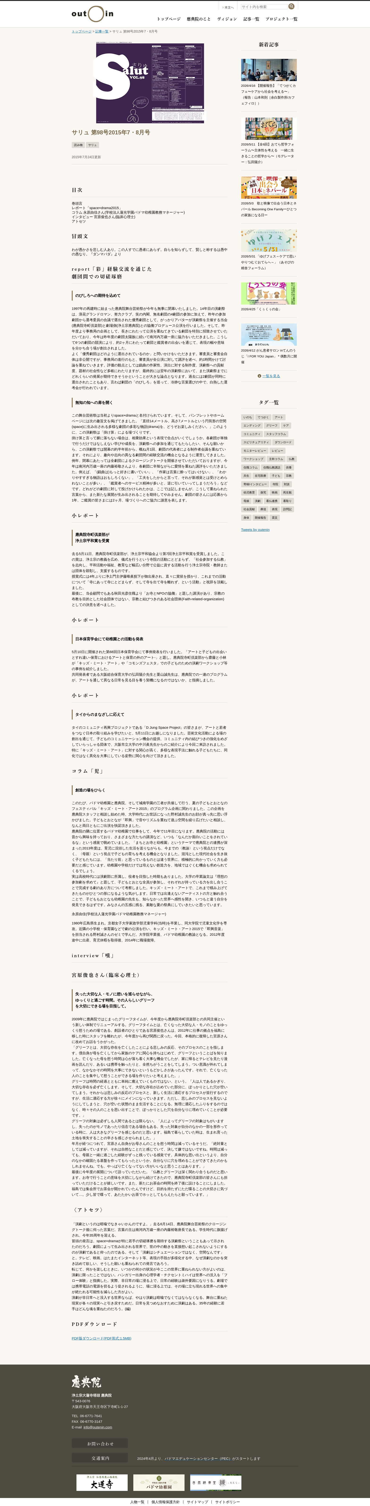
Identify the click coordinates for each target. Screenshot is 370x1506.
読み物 (78, 145)
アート (279, 413)
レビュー (277, 446)
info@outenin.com (98, 1427)
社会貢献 (249, 505)
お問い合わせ (100, 1443)
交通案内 (100, 1458)
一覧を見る (269, 372)
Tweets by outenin (255, 525)
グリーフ (272, 421)
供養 (289, 463)
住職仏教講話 (271, 463)
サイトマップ (197, 1502)
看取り (287, 496)
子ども (276, 471)
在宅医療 (260, 471)
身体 (246, 513)
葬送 (263, 505)
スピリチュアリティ (256, 438)
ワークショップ (253, 454)
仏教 (291, 454)
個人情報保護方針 (165, 1502)
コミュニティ (252, 429)
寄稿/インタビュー (255, 480)
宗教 (289, 471)
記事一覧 (251, 18)
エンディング (252, 421)
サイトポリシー (227, 1502)
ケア (286, 421)
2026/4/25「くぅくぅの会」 (263, 306)
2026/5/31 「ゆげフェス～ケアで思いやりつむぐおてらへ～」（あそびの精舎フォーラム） (269, 259)
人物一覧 (137, 1502)
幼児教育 (249, 488)
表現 (275, 505)
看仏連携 (272, 496)
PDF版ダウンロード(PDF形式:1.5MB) (101, 1338)
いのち (248, 413)
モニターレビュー (255, 446)
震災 (275, 513)
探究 (263, 488)
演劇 (258, 496)
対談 (287, 480)
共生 (246, 471)
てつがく (263, 413)
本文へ (228, 7)
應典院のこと (199, 18)
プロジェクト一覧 (281, 18)
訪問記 (287, 505)
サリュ (92, 145)
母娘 (246, 496)
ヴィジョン (227, 18)
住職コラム (251, 463)
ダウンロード (283, 438)
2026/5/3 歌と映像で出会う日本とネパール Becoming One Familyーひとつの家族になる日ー (268, 207)
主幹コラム (276, 454)
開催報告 (260, 513)
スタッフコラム (276, 429)
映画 (275, 488)
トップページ (169, 18)
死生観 (287, 488)
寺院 (275, 480)
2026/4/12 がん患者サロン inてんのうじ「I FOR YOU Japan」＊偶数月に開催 (267, 352)
